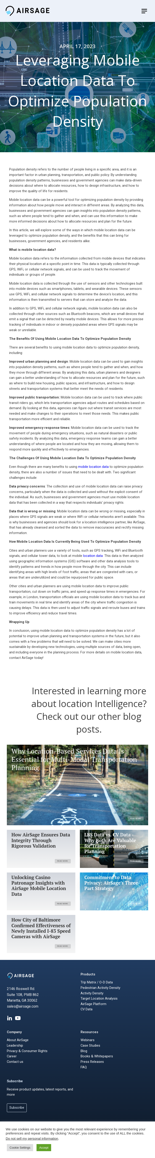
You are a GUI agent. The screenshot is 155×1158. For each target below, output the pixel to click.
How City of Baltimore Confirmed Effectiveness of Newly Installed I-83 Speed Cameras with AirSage (41, 928)
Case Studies (90, 1045)
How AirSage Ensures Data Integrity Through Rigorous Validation (40, 840)
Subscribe (15, 1081)
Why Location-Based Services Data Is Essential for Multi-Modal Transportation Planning (74, 759)
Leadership (15, 1045)
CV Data (86, 1009)
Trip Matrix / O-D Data (97, 982)
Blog (84, 1051)
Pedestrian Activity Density (100, 988)
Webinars (88, 1040)
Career (12, 1056)
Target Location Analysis (99, 998)
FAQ (84, 1067)
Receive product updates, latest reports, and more (40, 1092)
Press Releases (92, 1062)
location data (93, 556)
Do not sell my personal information (32, 1138)
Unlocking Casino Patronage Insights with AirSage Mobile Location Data (38, 886)
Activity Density (92, 993)
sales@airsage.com (22, 1006)
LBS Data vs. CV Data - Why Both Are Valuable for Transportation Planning (110, 843)
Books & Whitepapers (97, 1056)
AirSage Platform (93, 1004)
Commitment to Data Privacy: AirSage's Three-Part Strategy (112, 883)
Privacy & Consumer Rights (27, 1051)
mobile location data (93, 467)
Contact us (15, 1062)
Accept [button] (43, 1147)
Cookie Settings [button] (20, 1147)
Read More (135, 818)
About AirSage (18, 1040)
